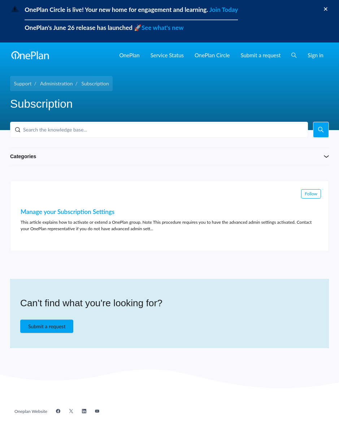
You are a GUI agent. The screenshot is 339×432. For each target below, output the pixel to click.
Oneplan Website (30, 411)
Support (23, 83)
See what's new (162, 27)
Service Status (167, 55)
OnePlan (129, 55)
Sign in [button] (315, 55)
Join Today (223, 9)
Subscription (95, 83)
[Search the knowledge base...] (159, 130)
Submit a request (261, 55)
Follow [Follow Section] (311, 193)
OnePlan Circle (212, 55)
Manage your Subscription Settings (67, 211)
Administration (56, 83)
